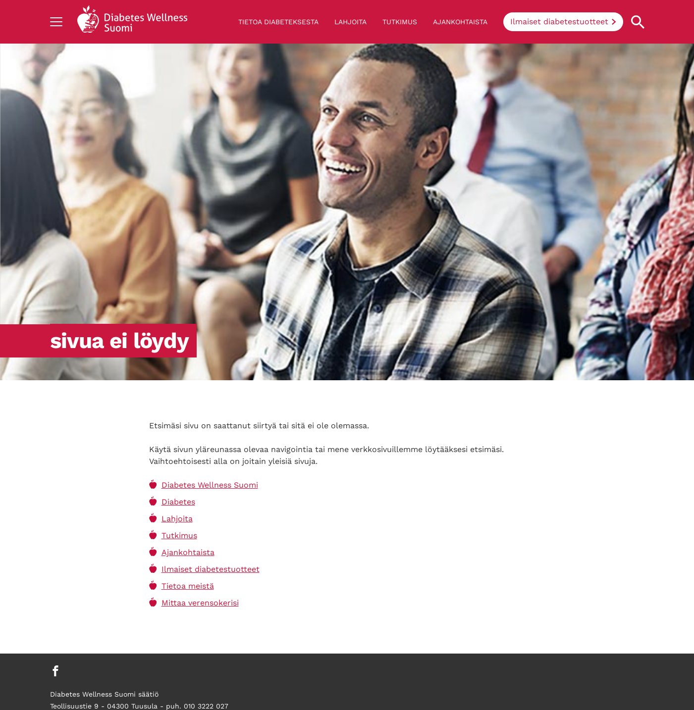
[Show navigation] (56, 21)
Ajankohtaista (460, 22)
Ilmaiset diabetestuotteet (559, 21)
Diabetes (178, 502)
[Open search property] (637, 22)
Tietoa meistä (187, 586)
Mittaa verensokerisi (200, 603)
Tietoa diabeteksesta (278, 22)
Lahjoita (350, 22)
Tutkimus (399, 22)
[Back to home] (132, 22)
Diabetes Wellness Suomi (209, 485)
